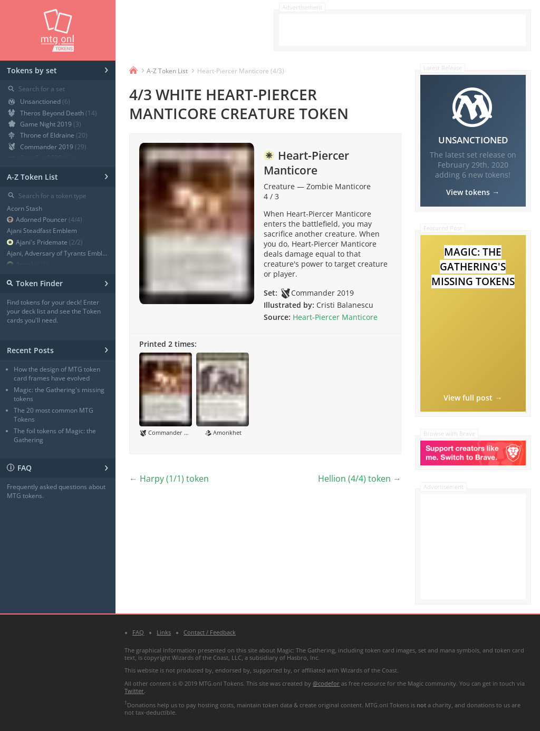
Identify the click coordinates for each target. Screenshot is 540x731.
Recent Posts (58, 348)
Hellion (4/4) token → (359, 478)
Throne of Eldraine (48, 135)
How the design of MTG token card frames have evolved (57, 374)
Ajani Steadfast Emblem (42, 230)
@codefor (326, 683)
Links (164, 632)
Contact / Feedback (210, 632)
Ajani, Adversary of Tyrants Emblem (58, 253)
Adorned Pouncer (44, 219)
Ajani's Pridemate (45, 242)
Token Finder (56, 282)
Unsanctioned (39, 101)
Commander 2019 (47, 146)
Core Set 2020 (41, 157)
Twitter (134, 691)
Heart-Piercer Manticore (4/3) (240, 70)
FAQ (58, 467)
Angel (27, 264)
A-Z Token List (58, 175)
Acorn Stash (24, 208)
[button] (165, 395)
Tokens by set (58, 69)
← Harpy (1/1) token (169, 478)
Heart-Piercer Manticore (335, 317)
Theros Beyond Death (52, 113)
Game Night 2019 (44, 124)
